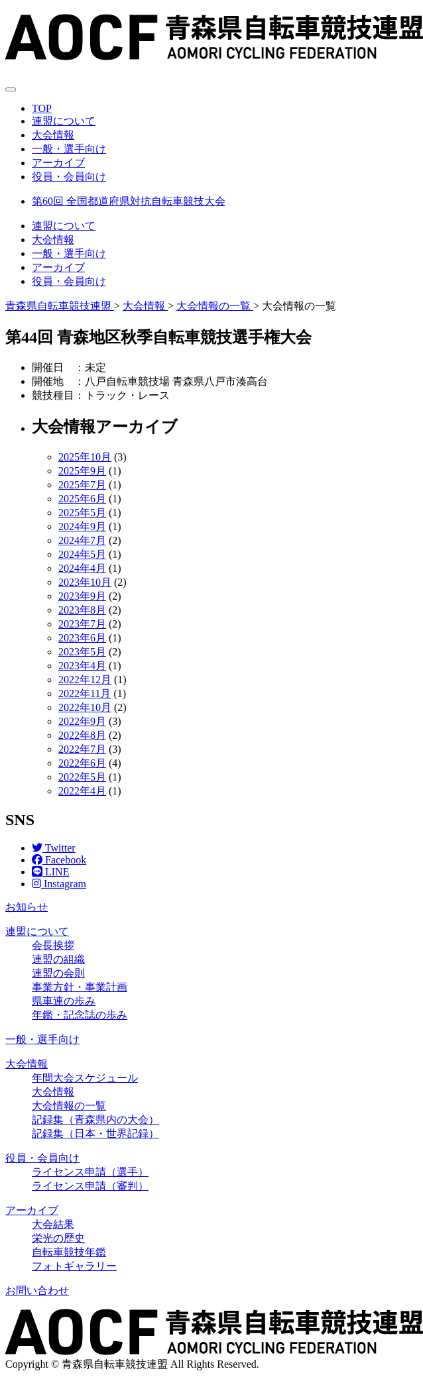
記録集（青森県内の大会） (95, 1119)
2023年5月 (82, 651)
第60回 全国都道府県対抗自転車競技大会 (128, 201)
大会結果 (53, 1224)
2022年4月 (82, 791)
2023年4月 (82, 665)
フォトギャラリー (74, 1266)
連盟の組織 (58, 959)
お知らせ (26, 906)
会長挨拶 (53, 945)
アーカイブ (58, 162)
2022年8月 (82, 735)
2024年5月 (82, 554)
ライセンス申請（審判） (90, 1185)
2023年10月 (84, 582)
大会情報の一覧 (69, 1105)
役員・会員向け (69, 176)
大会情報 (53, 134)
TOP (42, 108)
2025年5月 (82, 512)
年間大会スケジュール (85, 1077)
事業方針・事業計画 (79, 987)
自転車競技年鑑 (69, 1252)
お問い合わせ (37, 1290)
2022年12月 (84, 679)
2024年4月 (82, 568)
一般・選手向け (69, 148)
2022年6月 (82, 763)
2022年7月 (82, 749)
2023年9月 (82, 596)
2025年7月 (82, 484)
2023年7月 (82, 624)
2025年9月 (82, 470)
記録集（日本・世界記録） (95, 1133)
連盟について (63, 121)
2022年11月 (84, 693)
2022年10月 (84, 707)
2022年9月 (82, 721)
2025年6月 (82, 498)
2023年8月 (82, 610)
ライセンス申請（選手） (90, 1172)
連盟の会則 (58, 973)
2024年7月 (82, 540)
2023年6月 (82, 637)
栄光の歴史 (58, 1238)
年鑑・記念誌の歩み (79, 1014)
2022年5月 (82, 777)
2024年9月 (82, 526)
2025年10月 (84, 457)
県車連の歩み (63, 1001)
